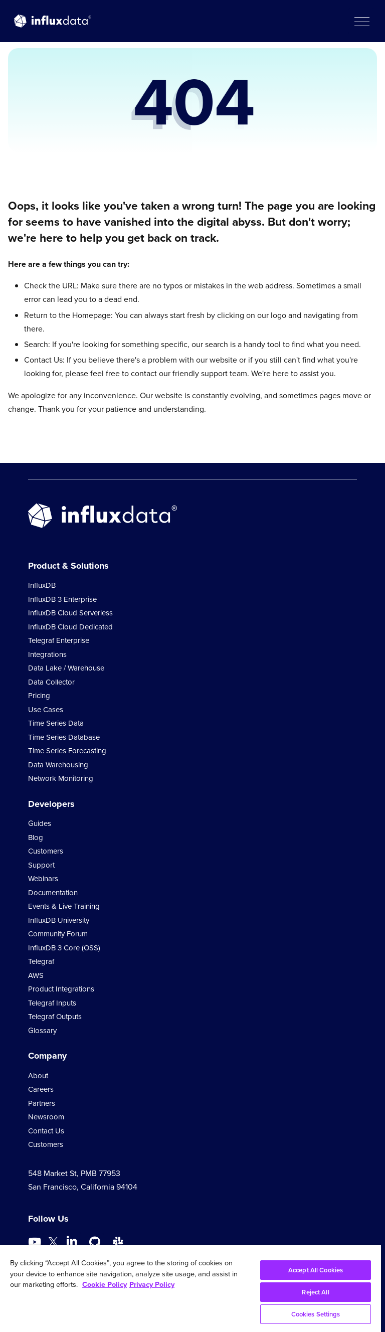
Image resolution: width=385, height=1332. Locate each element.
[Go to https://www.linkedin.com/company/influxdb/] (72, 1241)
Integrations (47, 654)
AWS (36, 975)
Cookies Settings (315, 1314)
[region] (190, 1288)
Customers (45, 851)
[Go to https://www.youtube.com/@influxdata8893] (36, 1242)
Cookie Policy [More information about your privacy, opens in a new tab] (104, 1284)
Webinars (43, 878)
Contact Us (46, 1130)
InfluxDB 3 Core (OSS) (64, 947)
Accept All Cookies (315, 1270)
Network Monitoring (60, 778)
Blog (35, 837)
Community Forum (58, 933)
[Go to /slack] (118, 1242)
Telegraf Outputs (55, 1016)
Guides (39, 823)
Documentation (53, 892)
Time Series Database (64, 737)
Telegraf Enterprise (58, 640)
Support (41, 865)
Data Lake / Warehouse (66, 668)
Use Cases (45, 709)
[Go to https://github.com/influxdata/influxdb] (95, 1242)
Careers (41, 1089)
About (38, 1075)
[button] (361, 21)
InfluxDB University (58, 920)
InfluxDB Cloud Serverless (70, 612)
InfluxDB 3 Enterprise (62, 599)
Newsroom (46, 1116)
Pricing (39, 695)
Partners (41, 1103)
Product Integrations (61, 988)
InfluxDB (42, 585)
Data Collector (51, 682)
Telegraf (41, 961)
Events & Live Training (64, 906)
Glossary (42, 1030)
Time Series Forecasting (67, 750)
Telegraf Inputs (52, 1003)
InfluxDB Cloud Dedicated (70, 626)
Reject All (315, 1292)
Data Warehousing (58, 764)
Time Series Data (56, 723)
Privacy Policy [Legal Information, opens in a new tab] (151, 1284)
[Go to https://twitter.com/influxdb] (53, 1243)
